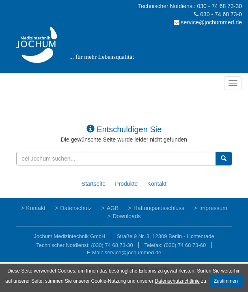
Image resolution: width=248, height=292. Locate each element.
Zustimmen (226, 281)
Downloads (126, 216)
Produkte (126, 183)
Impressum (213, 208)
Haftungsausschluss (159, 208)
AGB (113, 208)
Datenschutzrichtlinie (177, 281)
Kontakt (156, 183)
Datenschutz (76, 208)
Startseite (94, 183)
